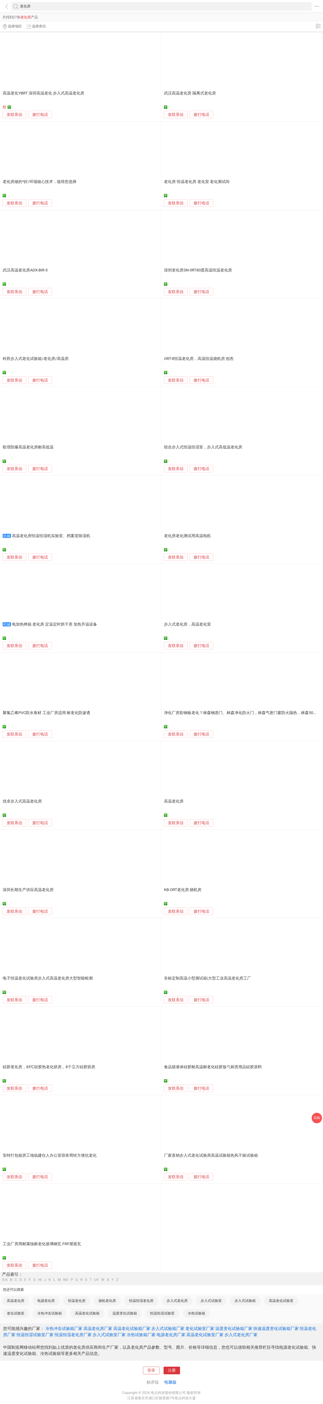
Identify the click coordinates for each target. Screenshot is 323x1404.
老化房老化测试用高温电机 (187, 536)
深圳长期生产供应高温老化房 (28, 890)
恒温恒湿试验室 (162, 1313)
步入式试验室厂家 (109, 1334)
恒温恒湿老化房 (141, 1301)
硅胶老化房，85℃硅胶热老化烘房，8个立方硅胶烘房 (49, 1067)
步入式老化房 (177, 1301)
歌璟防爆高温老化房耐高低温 (28, 447)
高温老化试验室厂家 (205, 1334)
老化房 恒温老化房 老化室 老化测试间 (196, 181)
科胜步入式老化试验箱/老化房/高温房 (35, 358)
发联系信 (14, 114)
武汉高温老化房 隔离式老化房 (190, 93)
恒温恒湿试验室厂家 (35, 1334)
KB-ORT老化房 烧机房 (182, 890)
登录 (151, 1370)
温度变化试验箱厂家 (233, 1328)
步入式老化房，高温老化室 (187, 624)
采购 (317, 1118)
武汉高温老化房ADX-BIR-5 (25, 270)
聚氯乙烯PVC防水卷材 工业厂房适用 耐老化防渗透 (46, 713)
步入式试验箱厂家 (167, 1328)
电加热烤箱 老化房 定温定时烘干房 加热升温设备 (54, 624)
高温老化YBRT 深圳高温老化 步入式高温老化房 (43, 93)
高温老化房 (174, 801)
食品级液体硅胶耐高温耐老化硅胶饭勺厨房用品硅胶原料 (213, 1067)
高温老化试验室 (281, 1301)
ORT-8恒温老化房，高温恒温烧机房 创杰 (199, 358)
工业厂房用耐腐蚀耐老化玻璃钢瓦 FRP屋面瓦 (42, 1244)
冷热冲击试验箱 (49, 1313)
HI (40, 1279)
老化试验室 (15, 1313)
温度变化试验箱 (124, 1313)
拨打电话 (40, 114)
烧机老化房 (107, 1301)
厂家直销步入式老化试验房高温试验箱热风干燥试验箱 (211, 1155)
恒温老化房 (76, 1301)
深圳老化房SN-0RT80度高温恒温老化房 (198, 270)
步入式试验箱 (245, 1301)
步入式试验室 (211, 1301)
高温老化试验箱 (87, 1313)
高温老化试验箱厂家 (131, 1328)
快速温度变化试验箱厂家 (276, 1328)
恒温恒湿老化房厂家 (73, 1334)
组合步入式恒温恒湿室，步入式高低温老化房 (203, 447)
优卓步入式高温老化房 (22, 801)
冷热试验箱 (196, 1313)
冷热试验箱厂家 (141, 1334)
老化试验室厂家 (199, 1328)
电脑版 (170, 1382)
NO (65, 1279)
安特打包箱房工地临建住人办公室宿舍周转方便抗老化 (50, 1155)
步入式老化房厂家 (241, 1334)
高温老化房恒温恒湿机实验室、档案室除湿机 (51, 536)
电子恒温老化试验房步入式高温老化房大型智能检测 (48, 978)
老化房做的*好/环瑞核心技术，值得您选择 (39, 181)
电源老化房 (46, 1301)
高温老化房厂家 (97, 1328)
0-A (5, 1279)
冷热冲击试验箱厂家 (63, 1328)
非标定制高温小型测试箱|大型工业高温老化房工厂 (207, 978)
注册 (172, 1370)
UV (96, 1279)
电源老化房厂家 (171, 1334)
